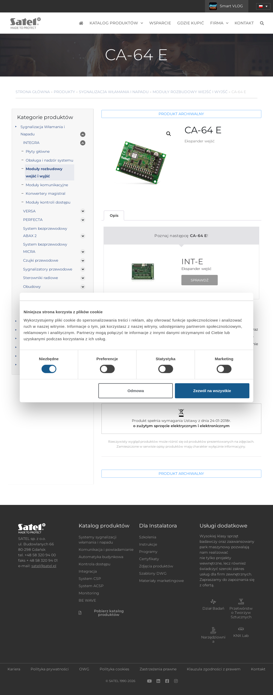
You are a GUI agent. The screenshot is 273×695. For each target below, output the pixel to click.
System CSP (90, 578)
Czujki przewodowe (40, 260)
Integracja (88, 571)
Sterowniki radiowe (40, 277)
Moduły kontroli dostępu (48, 202)
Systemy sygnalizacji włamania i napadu (98, 540)
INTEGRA (31, 142)
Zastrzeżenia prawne (158, 669)
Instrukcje (148, 544)
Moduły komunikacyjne (47, 185)
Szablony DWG (153, 573)
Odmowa (135, 390)
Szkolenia (147, 537)
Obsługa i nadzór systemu (49, 160)
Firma (219, 23)
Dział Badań (213, 608)
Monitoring (89, 593)
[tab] (114, 216)
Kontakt (244, 22)
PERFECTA (33, 219)
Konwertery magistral (45, 193)
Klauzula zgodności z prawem (214, 669)
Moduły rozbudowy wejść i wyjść (190, 91)
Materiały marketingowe (161, 580)
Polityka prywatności (50, 669)
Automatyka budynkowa (101, 556)
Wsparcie (160, 22)
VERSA (29, 211)
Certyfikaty (149, 559)
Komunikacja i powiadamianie (106, 549)
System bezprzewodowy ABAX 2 (45, 232)
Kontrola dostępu (94, 564)
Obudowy (32, 286)
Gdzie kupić (190, 22)
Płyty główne (38, 151)
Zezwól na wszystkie (212, 390)
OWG (84, 669)
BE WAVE (87, 600)
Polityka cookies (114, 669)
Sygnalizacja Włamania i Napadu (114, 91)
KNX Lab (241, 635)
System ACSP (91, 585)
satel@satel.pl (43, 566)
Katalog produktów (116, 23)
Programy (148, 551)
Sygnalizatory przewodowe (47, 269)
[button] (168, 133)
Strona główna (33, 91)
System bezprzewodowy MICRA (45, 248)
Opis (114, 215)
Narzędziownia (213, 639)
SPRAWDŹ (199, 280)
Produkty (64, 91)
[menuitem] (263, 6)
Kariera (14, 669)
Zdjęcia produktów (156, 566)
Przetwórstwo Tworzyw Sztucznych (240, 613)
